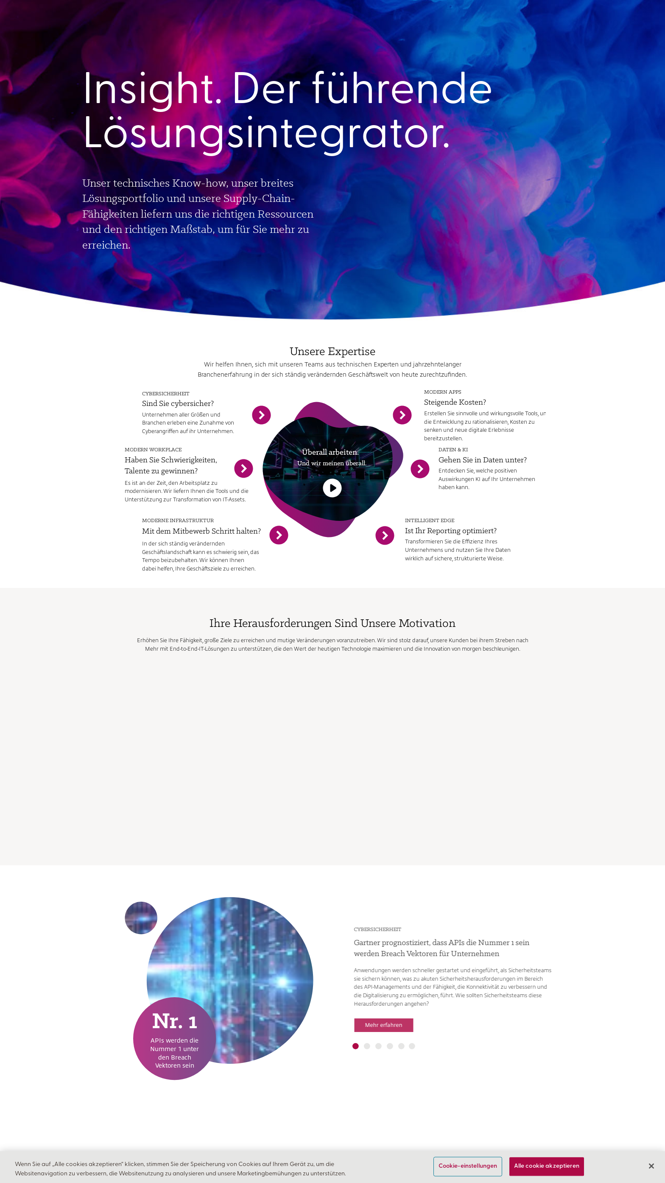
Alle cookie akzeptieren (546, 1166)
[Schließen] (651, 1166)
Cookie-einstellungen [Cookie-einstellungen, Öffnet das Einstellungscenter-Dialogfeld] (468, 1166)
